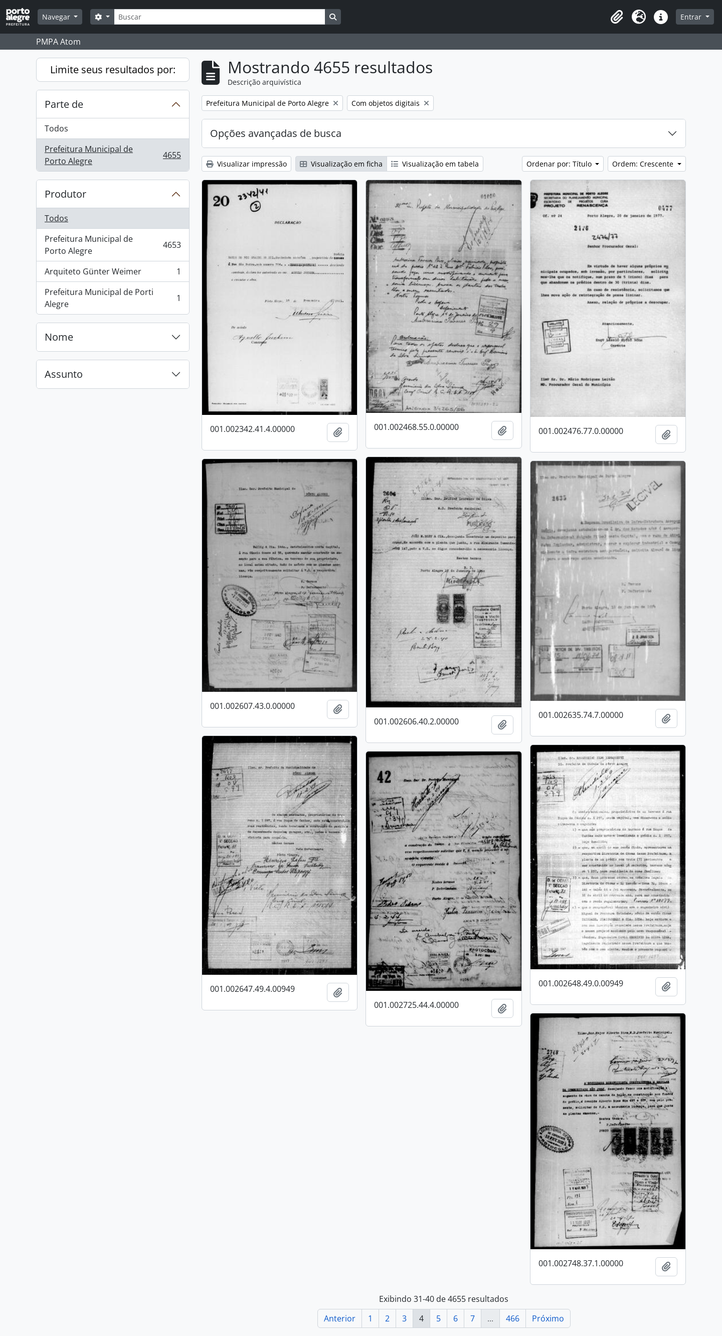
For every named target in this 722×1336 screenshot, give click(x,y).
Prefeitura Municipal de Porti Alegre (112, 298)
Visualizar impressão (246, 164)
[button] (617, 17)
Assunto (64, 374)
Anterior (339, 1318)
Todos (56, 128)
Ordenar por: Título (560, 164)
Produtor (65, 194)
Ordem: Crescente (643, 164)
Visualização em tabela (435, 164)
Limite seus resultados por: (112, 69)
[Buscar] (219, 17)
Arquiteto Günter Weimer (112, 273)
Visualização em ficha (341, 164)
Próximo (548, 1318)
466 (512, 1318)
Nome (59, 337)
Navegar (57, 17)
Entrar (691, 17)
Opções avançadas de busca (275, 133)
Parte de (64, 104)
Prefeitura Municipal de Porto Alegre (112, 155)
